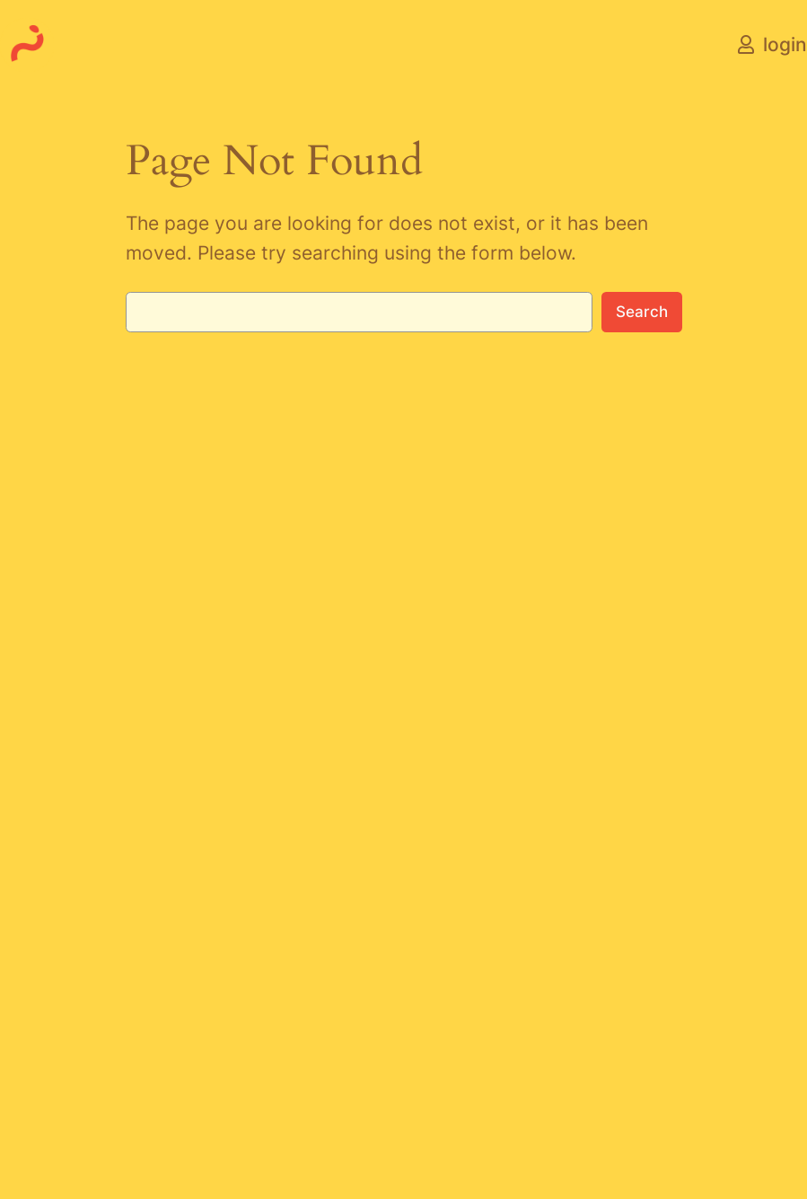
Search (642, 312)
